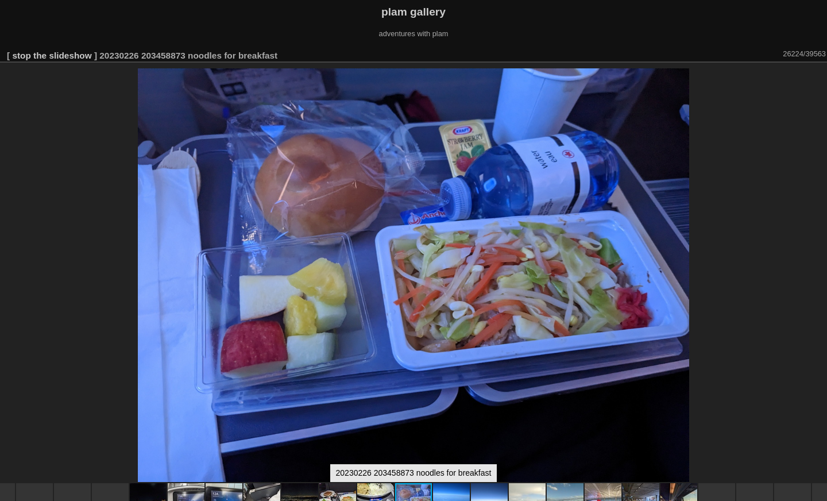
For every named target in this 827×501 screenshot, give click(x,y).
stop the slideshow (51, 55)
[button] (816, 79)
